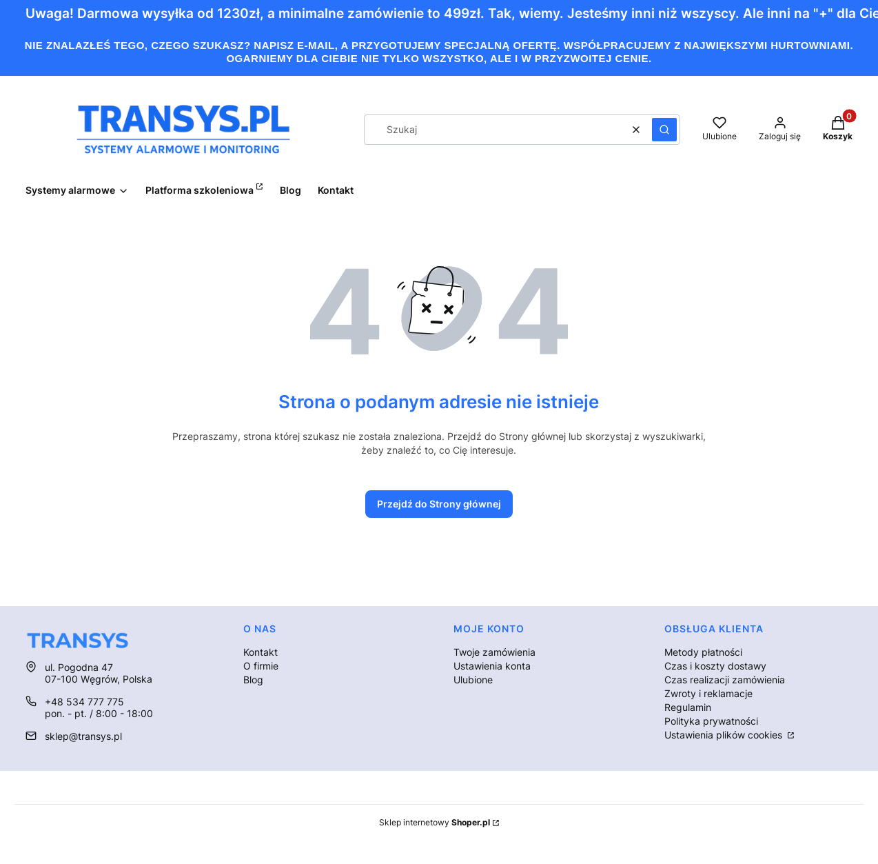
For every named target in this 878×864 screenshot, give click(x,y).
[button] (664, 129)
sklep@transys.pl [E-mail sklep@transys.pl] (83, 736)
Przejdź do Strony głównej (439, 504)
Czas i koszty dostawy (715, 666)
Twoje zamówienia (494, 652)
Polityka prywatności (711, 721)
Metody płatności (703, 652)
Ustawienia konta (492, 666)
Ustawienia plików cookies (724, 735)
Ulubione (473, 679)
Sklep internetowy (434, 822)
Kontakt (260, 652)
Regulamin (687, 707)
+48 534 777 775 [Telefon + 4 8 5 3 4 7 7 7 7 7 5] (84, 701)
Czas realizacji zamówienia (724, 679)
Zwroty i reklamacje (708, 693)
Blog (253, 679)
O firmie (260, 666)
